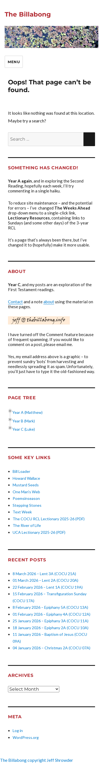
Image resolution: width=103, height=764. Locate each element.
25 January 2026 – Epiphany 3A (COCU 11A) (50, 620)
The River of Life (27, 525)
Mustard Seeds (26, 484)
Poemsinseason (26, 498)
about (48, 301)
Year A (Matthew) (27, 412)
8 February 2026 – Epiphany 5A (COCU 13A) (50, 607)
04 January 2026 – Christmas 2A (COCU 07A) (51, 647)
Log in (18, 730)
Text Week (22, 512)
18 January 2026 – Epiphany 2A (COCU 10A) (50, 627)
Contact (15, 301)
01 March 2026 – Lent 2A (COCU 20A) (45, 580)
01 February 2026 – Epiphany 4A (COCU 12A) (51, 614)
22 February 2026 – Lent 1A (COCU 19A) (48, 587)
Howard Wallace (26, 478)
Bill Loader (21, 471)
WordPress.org (26, 737)
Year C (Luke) (23, 429)
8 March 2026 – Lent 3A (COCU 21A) (44, 573)
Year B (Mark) (23, 421)
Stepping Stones (27, 505)
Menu (14, 62)
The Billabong (28, 14)
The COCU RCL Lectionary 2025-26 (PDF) (49, 518)
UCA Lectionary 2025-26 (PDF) (39, 532)
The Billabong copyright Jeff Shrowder (36, 760)
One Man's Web (26, 491)
